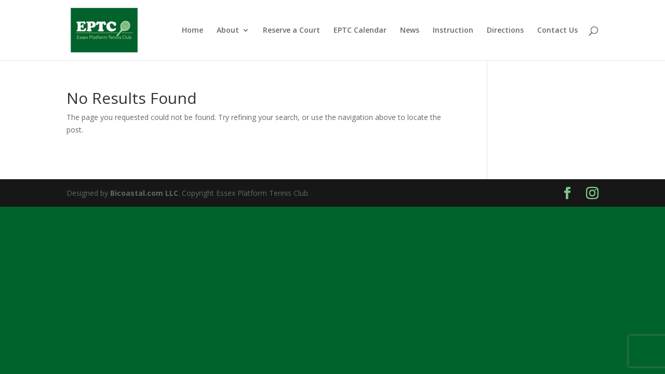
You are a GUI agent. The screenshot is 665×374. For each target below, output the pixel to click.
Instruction (453, 30)
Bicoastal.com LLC (144, 193)
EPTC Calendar (360, 30)
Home (192, 30)
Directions (505, 30)
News (409, 30)
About (228, 30)
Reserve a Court (291, 30)
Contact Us (557, 30)
